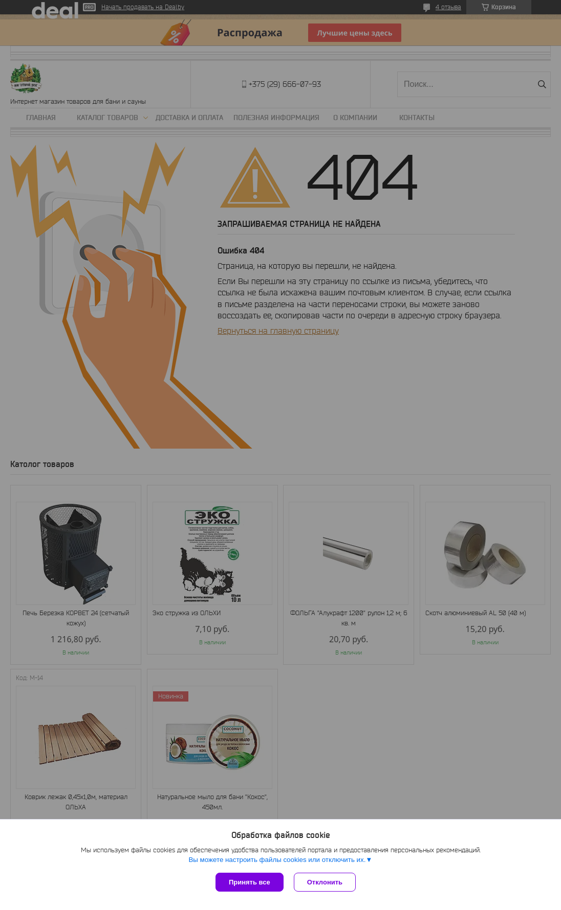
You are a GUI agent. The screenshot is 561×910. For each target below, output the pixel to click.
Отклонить (324, 882)
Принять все (249, 882)
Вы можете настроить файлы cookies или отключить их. (276, 860)
